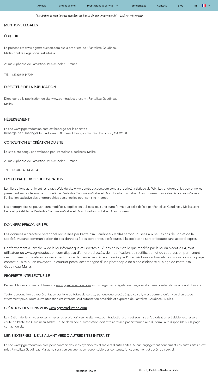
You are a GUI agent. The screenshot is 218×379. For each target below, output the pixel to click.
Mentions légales (86, 370)
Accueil (42, 5)
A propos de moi (66, 5)
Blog (180, 5)
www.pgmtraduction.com (42, 48)
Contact (162, 5)
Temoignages (138, 5)
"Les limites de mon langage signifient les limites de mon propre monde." (76, 16)
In (195, 5)
